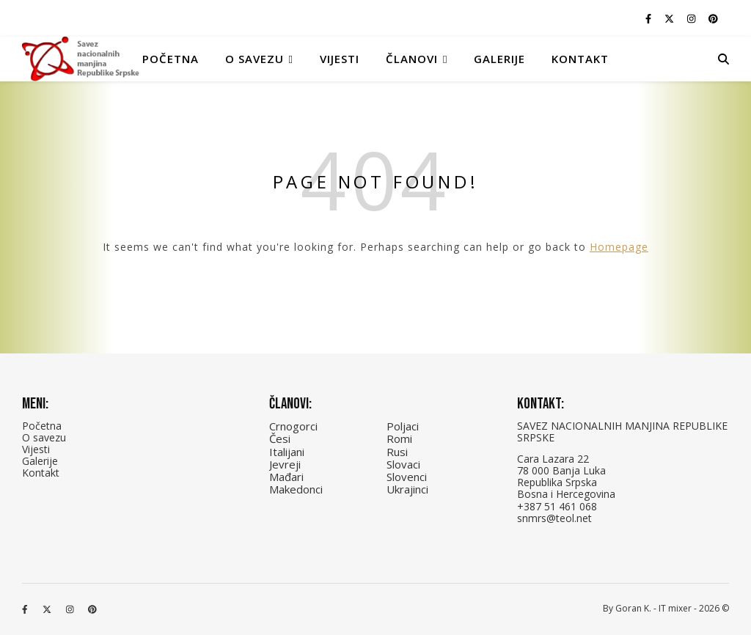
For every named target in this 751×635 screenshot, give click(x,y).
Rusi (397, 451)
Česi (279, 438)
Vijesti (339, 58)
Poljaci (403, 426)
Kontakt (580, 58)
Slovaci (403, 464)
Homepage (619, 247)
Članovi (412, 58)
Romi (399, 438)
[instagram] (692, 18)
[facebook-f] (649, 18)
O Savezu (254, 58)
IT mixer (675, 608)
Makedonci (296, 489)
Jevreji (285, 464)
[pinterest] (713, 18)
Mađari (286, 476)
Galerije (499, 58)
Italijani (286, 451)
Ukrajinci (407, 489)
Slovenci (407, 476)
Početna (170, 58)
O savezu (44, 437)
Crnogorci (293, 426)
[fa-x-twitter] (670, 18)
